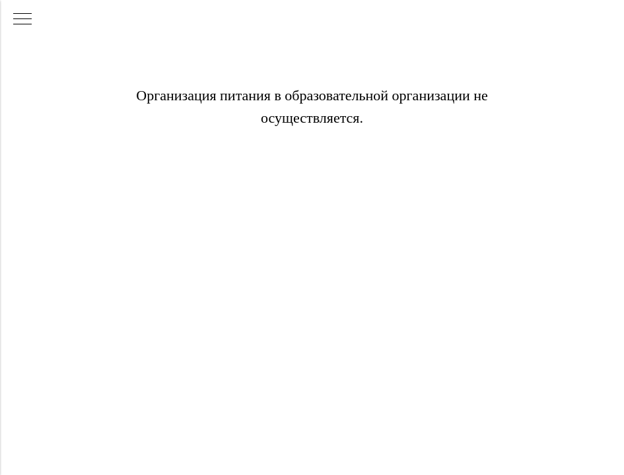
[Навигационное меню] (22, 19)
